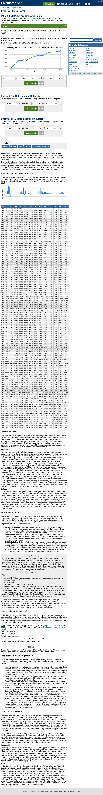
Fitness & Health (65, 4)
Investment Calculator (41, 146)
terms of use (42, 791)
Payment (72, 53)
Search (98, 40)
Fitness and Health (84, 73)
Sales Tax (88, 66)
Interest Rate (73, 66)
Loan (87, 48)
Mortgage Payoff (90, 59)
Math (94, 73)
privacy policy (53, 791)
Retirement (88, 53)
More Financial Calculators (74, 69)
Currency (72, 57)
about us (26, 791)
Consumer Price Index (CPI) (40, 20)
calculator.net (75, 791)
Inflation (88, 57)
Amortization (73, 55)
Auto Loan (72, 50)
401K (87, 64)
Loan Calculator (24, 146)
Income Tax (73, 62)
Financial (74, 73)
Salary (71, 64)
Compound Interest (91, 62)
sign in (100, 1)
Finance (71, 59)
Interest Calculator (9, 146)
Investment (88, 55)
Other (99, 73)
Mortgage (72, 48)
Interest (87, 50)
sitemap (33, 791)
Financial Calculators (78, 45)
